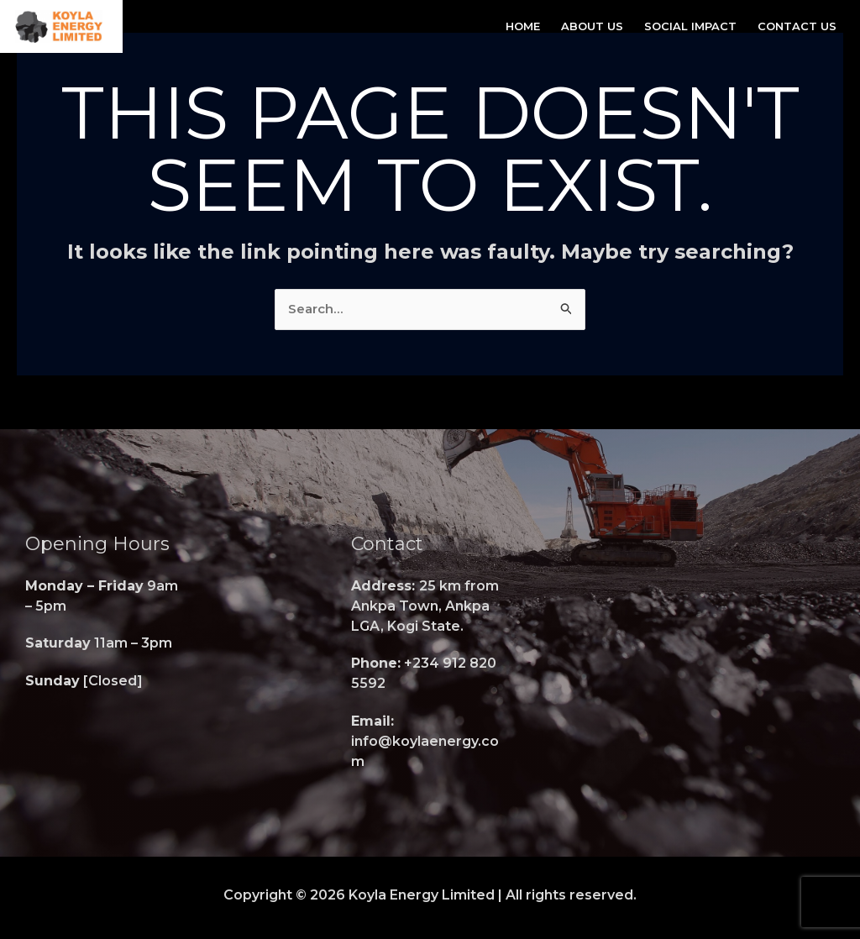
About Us (592, 26)
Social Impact (690, 26)
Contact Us (797, 26)
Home (523, 26)
